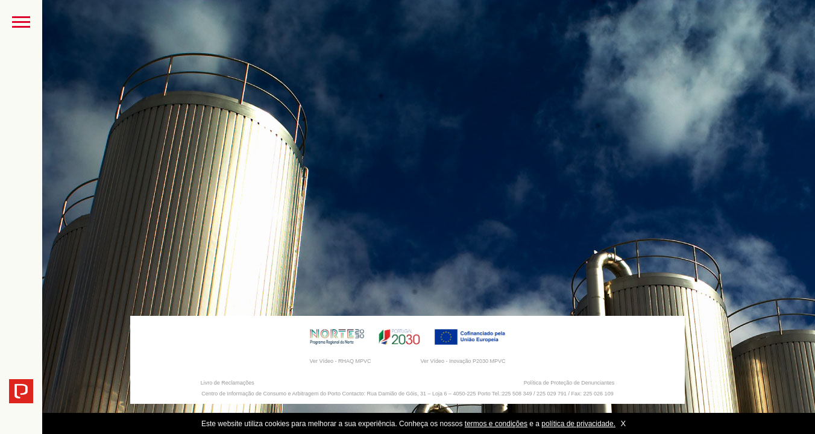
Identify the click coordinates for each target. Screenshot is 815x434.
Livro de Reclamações (227, 383)
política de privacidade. (578, 424)
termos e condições (496, 424)
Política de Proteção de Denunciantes (569, 383)
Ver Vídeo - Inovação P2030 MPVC (462, 361)
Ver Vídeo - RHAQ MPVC (340, 361)
